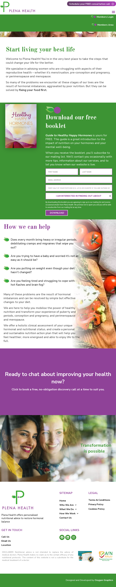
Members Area (105, 24)
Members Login (105, 16)
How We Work (68, 513)
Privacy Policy (95, 504)
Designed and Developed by (89, 580)
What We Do (68, 509)
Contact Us (65, 517)
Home (62, 500)
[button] (113, 11)
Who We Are (67, 505)
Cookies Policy (96, 509)
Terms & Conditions (99, 500)
